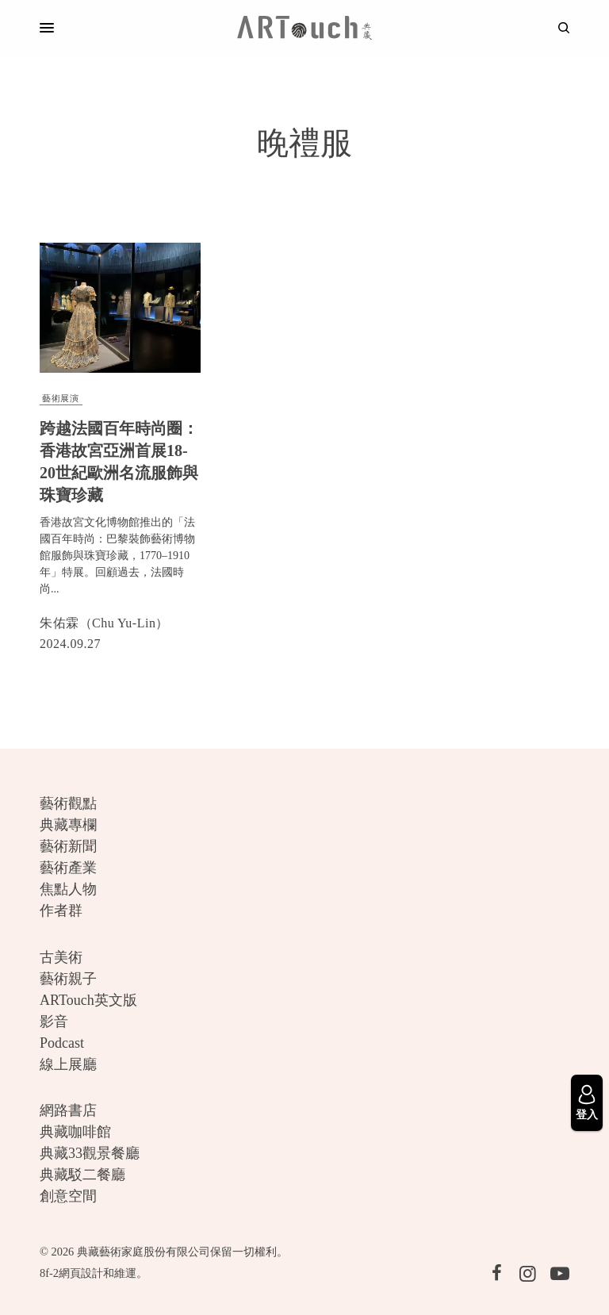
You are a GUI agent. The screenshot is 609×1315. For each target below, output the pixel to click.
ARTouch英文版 (88, 1000)
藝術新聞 (68, 846)
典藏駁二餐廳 (82, 1175)
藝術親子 (68, 979)
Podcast (62, 1043)
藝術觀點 (68, 803)
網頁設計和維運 (97, 1273)
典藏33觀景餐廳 (90, 1153)
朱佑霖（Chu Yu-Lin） (104, 623)
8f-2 (49, 1273)
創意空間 (68, 1196)
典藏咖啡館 (75, 1132)
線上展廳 (68, 1064)
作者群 (61, 910)
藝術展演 (60, 398)
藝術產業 (68, 868)
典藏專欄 (68, 825)
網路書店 (68, 1110)
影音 (54, 1021)
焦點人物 (68, 889)
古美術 (61, 957)
